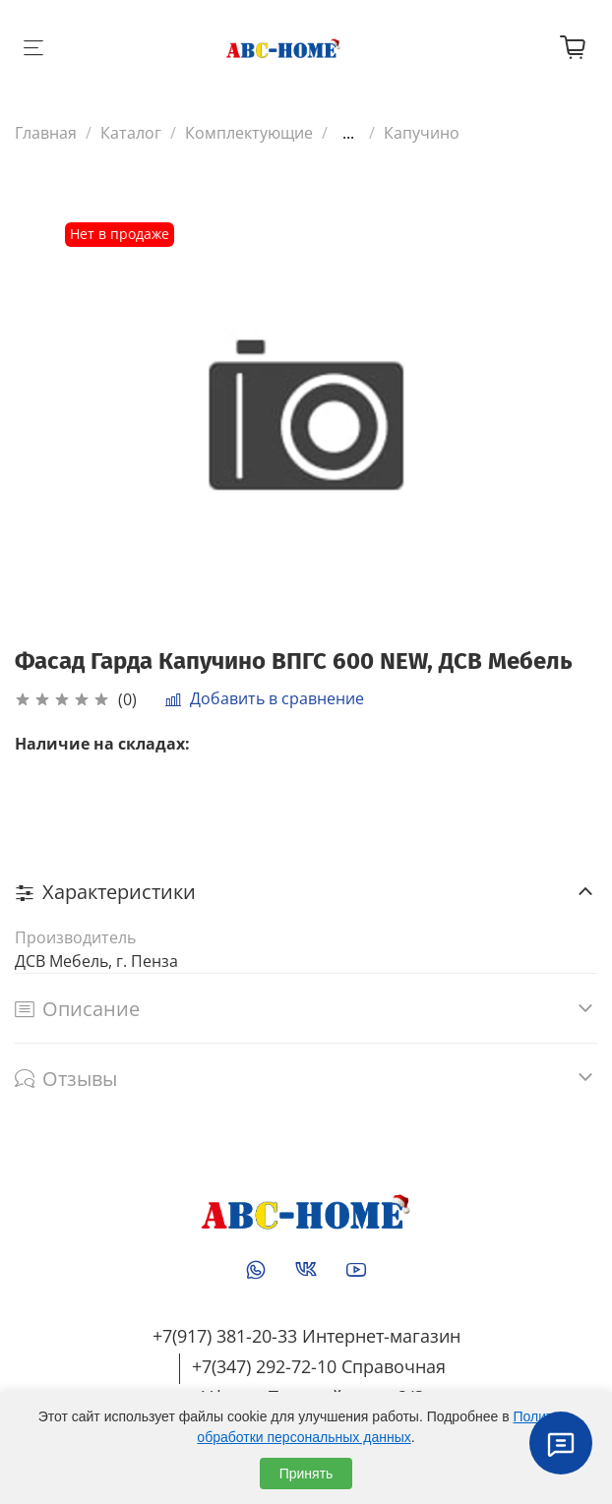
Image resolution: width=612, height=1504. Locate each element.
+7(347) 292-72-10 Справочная (319, 1366)
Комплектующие (249, 133)
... (348, 133)
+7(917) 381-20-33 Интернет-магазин (306, 1336)
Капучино (421, 133)
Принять (306, 1473)
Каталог (130, 133)
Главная (46, 133)
